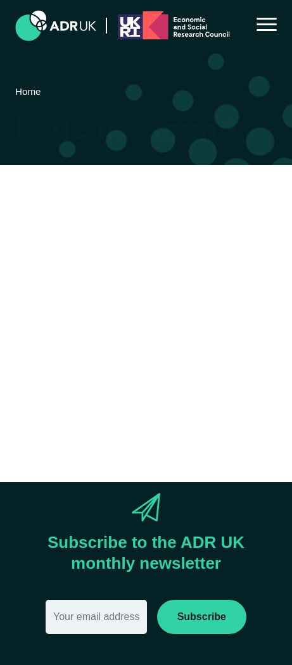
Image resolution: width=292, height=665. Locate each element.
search (107, 373)
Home (222, 335)
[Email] (96, 617)
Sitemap (47, 352)
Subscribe (201, 616)
